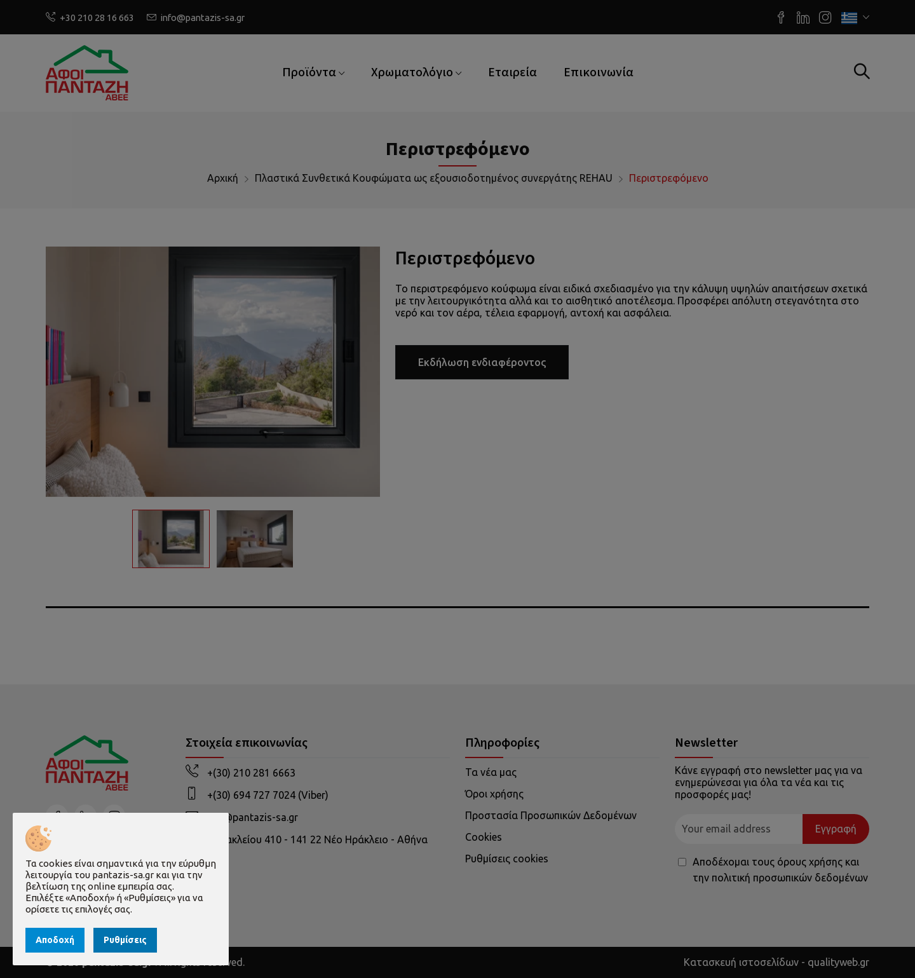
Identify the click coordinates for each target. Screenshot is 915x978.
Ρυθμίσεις (125, 940)
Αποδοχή (55, 940)
